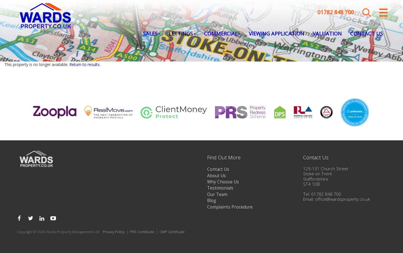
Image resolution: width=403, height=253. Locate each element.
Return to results (84, 64)
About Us (216, 176)
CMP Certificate (172, 232)
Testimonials (220, 188)
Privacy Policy (114, 232)
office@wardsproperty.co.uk (342, 199)
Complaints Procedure (230, 207)
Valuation (327, 34)
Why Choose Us (223, 182)
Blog (211, 201)
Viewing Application (276, 34)
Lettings (182, 34)
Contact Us (366, 34)
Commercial (222, 34)
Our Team (217, 194)
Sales (151, 34)
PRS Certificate (142, 232)
